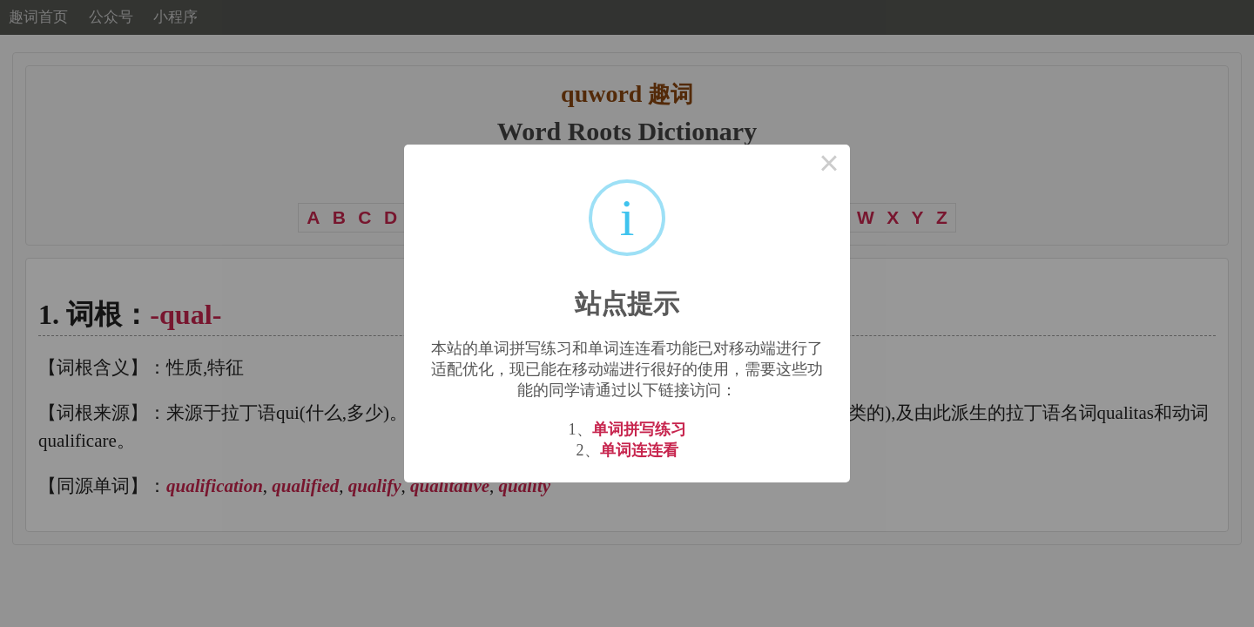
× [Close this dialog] (829, 165)
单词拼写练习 (639, 429)
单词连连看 (639, 450)
